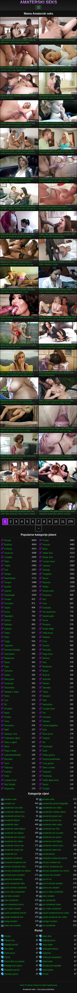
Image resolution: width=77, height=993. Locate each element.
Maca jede (9, 679)
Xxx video (8, 949)
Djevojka (47, 687)
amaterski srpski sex (13, 850)
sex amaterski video (52, 904)
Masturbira (47, 704)
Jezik (45, 751)
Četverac (8, 671)
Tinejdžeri (47, 574)
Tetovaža (47, 650)
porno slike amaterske (14, 892)
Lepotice (46, 565)
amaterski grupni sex (52, 816)
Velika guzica (49, 755)
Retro (6, 696)
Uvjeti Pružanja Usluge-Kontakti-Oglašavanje (38, 985)
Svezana (47, 717)
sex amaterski (49, 900)
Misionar (46, 582)
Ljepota (7, 591)
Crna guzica (48, 763)
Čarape (7, 582)
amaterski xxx (10, 854)
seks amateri (48, 896)
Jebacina (47, 953)
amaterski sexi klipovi (52, 841)
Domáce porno (11, 974)
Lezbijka (8, 557)
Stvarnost (8, 683)
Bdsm (7, 713)
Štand (7, 662)
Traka (45, 692)
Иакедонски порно (13, 965)
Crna (45, 641)
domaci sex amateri (52, 875)
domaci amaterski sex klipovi (17, 871)
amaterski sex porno (52, 837)
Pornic (7, 957)
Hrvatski (8, 708)
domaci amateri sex (52, 862)
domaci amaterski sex (53, 866)
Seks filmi (47, 936)
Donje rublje (48, 629)
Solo (45, 700)
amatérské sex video (52, 807)
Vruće (45, 620)
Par (44, 713)
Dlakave (46, 637)
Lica (6, 700)
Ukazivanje (9, 595)
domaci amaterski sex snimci (56, 871)
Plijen (6, 561)
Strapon (46, 738)
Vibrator (46, 721)
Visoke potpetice (50, 725)
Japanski (8, 645)
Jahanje (46, 570)
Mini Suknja (9, 784)
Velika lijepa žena (51, 780)
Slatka (45, 586)
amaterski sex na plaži (53, 833)
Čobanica (47, 595)
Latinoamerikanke (12, 755)
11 (62, 521)
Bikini (6, 746)
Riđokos (8, 624)
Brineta (7, 540)
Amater (7, 599)
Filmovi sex (9, 940)
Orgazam (47, 772)
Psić (6, 570)
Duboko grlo (48, 616)
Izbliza (7, 675)
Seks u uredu (49, 767)
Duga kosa (47, 654)
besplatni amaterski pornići (55, 858)
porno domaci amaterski (15, 887)
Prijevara (8, 767)
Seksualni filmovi (50, 949)
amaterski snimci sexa (53, 845)
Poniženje (47, 776)
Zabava (7, 629)
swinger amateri (50, 921)
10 (55, 521)
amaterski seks (11, 824)
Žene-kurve (48, 734)
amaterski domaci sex (14, 816)
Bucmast (8, 759)
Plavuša (46, 544)
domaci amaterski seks (15, 866)
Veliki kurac (48, 633)
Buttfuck (8, 544)
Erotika (7, 717)
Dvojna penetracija (51, 759)
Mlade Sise (48, 557)
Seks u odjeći (10, 742)
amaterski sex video (13, 841)
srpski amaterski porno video (56, 913)
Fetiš (6, 776)
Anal (45, 603)
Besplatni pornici (12, 970)
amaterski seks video (52, 824)
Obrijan (7, 574)
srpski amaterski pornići (15, 913)
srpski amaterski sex (13, 917)
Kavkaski (47, 607)
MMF (6, 729)
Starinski (47, 679)
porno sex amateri (51, 887)
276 (70, 521)
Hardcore (8, 553)
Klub (45, 729)
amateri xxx (9, 803)
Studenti (46, 696)
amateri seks (48, 799)
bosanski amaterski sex (15, 862)
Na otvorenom (49, 612)
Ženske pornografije (52, 965)
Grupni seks (48, 591)
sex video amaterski (52, 908)
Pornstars (8, 603)
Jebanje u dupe (11, 692)
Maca (45, 549)
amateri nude (10, 799)
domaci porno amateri (14, 875)
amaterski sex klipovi (14, 833)
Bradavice (47, 666)
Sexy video (48, 944)
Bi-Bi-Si (46, 675)
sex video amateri (12, 908)
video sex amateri (12, 925)
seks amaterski (11, 900)
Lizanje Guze (49, 708)
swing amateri (10, 921)
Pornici (7, 936)
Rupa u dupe (10, 751)
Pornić (45, 974)
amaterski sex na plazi (14, 837)
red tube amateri (12, 896)
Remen (46, 683)
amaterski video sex (52, 850)
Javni (6, 763)
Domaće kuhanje (12, 650)
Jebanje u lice (10, 734)
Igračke (7, 586)
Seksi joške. (48, 970)
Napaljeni (8, 616)
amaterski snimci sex (14, 845)
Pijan (6, 666)
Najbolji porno (49, 940)
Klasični (7, 772)
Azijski (7, 607)
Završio (46, 645)
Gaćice (7, 620)
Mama (45, 578)
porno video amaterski (53, 892)
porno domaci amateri (53, 883)
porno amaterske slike (14, 883)
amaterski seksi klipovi (14, 829)
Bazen (45, 784)
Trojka (7, 565)
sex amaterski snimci (14, 904)
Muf (44, 599)
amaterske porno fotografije (55, 803)
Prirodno (46, 624)
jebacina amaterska (13, 879)
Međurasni (9, 658)
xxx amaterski (49, 925)
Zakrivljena (9, 654)
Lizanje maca (49, 561)
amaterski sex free (51, 829)
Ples (45, 662)
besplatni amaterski (13, 858)
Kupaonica (9, 788)
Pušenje (8, 549)
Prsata (46, 540)
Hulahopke (47, 746)
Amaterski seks (38, 2)
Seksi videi (47, 961)
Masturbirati (9, 578)
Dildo (6, 637)
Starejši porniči (11, 944)
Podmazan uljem (12, 738)
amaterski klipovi (12, 820)
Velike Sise (48, 553)
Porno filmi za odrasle (14, 961)
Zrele (6, 721)
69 (5, 704)
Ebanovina (9, 687)
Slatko (7, 633)
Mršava (46, 658)
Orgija (7, 641)
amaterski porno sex (52, 820)
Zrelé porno (9, 953)
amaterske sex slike (13, 807)
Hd (44, 742)
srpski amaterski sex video (55, 917)
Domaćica (9, 725)
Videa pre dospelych (52, 957)
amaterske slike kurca (14, 812)
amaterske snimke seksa (54, 812)
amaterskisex (49, 854)
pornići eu (47, 879)
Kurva (7, 612)
